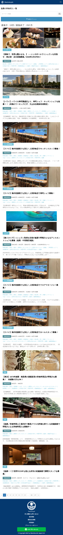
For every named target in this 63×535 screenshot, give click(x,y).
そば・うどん (6, 157)
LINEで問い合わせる (31, 529)
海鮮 (25, 111)
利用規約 (31, 522)
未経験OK (5, 113)
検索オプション (31, 19)
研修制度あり (22, 66)
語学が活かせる (53, 64)
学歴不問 (13, 66)
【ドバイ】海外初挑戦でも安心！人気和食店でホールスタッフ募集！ (30, 332)
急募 (28, 66)
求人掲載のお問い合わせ (31, 514)
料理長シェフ (43, 64)
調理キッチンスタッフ (14, 64)
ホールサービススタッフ (19, 341)
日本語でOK (6, 66)
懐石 (15, 111)
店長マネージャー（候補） (29, 64)
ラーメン (49, 155)
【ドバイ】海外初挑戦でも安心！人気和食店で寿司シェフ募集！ (29, 193)
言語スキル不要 (15, 483)
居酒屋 (20, 111)
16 (31, 495)
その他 (53, 111)
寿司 (10, 111)
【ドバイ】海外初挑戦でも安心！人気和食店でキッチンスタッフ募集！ (31, 149)
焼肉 (31, 155)
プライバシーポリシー (31, 525)
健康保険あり (44, 66)
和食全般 (5, 111)
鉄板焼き (26, 155)
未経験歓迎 (6, 483)
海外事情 (31, 517)
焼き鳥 (4, 64)
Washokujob (7, 2)
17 (35, 495)
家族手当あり (35, 66)
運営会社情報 (31, 519)
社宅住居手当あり (32, 249)
